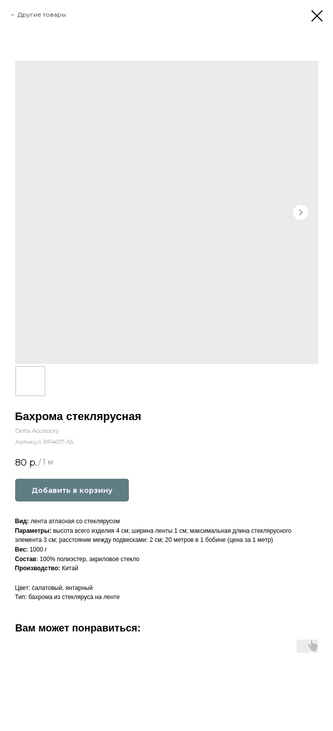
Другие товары (42, 14)
